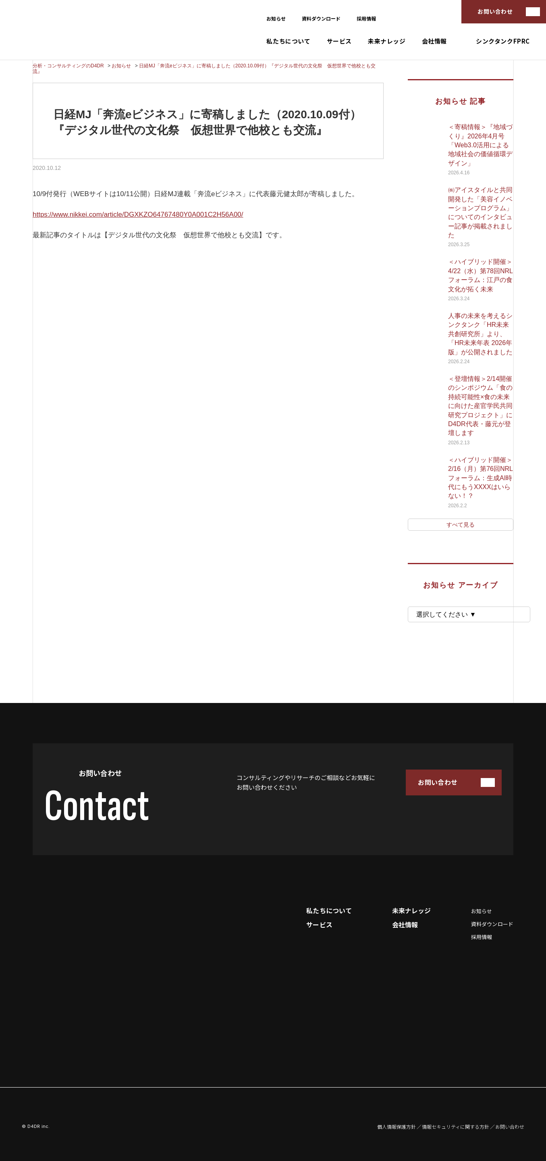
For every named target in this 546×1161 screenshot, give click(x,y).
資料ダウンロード (321, 18)
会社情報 (434, 41)
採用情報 (366, 18)
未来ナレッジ (387, 41)
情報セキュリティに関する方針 (455, 1126)
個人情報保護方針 (396, 1126)
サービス (339, 41)
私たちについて (288, 41)
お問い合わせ (495, 11)
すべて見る (460, 524)
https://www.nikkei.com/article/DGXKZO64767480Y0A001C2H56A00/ (138, 214)
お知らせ (276, 18)
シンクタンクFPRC (503, 41)
